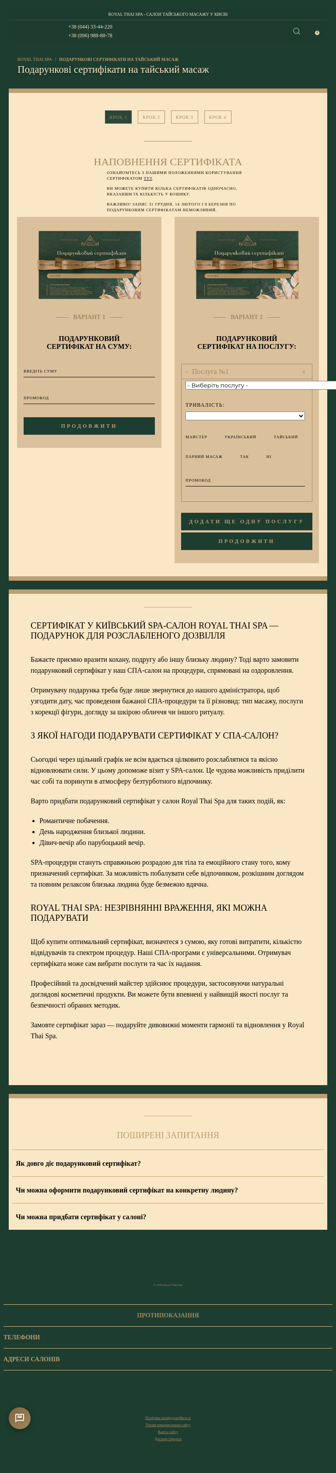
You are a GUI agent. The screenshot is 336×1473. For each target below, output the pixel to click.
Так (239, 456)
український (235, 436)
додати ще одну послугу (246, 521)
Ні (263, 456)
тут (148, 178)
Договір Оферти (168, 1439)
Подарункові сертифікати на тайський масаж (118, 59)
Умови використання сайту (167, 1425)
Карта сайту (168, 1432)
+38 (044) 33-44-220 (90, 27)
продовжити (89, 426)
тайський (280, 436)
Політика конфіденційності (168, 1418)
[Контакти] (20, 1418)
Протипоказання (168, 1315)
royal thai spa (35, 59)
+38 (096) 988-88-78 (90, 35)
